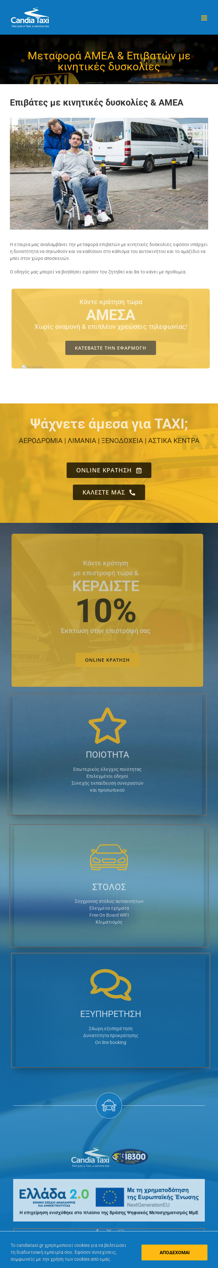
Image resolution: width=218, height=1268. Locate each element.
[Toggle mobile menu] (204, 18)
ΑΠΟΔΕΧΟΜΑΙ (175, 1252)
